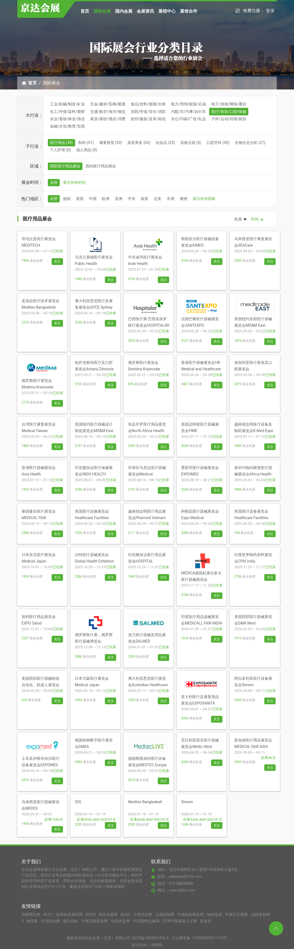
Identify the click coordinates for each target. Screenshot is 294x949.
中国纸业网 (51, 921)
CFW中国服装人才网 (180, 921)
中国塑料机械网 (146, 921)
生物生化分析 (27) (250, 142)
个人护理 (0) (60, 150)
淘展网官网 (31, 914)
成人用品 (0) (86, 150)
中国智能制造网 (191, 914)
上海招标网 (165, 914)
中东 (131, 198)
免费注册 (253, 10)
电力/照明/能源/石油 (188, 104)
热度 (238, 219)
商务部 (205, 921)
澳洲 (183, 198)
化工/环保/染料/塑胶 (67, 111)
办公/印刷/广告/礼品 (188, 119)
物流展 (32, 921)
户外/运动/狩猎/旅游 (228, 119)
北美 (157, 198)
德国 (67, 198)
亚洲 (118, 198)
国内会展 (123, 11)
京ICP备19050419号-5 (150, 938)
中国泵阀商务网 (95, 921)
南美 (144, 198)
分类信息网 (143, 914)
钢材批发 (215, 914)
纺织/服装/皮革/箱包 (148, 119)
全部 (54, 182)
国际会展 (102, 11)
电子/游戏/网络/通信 (228, 104)
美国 (79, 198)
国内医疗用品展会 (101, 166)
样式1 (48, 914)
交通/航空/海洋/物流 (107, 111)
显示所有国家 (204, 198)
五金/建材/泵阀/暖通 (107, 104)
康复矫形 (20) (110, 142)
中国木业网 (121, 921)
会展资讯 (145, 11)
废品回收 (71, 921)
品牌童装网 (260, 914)
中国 (92, 198)
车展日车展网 (237, 914)
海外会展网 (108, 914)
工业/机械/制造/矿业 (67, 104)
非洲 (170, 198)
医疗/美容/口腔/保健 (228, 111)
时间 (255, 219)
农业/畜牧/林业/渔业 (67, 119)
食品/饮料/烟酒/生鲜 (148, 104)
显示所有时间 (74, 182)
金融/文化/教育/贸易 (67, 126)
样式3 (91, 914)
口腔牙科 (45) (217, 142)
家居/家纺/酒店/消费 (107, 119)
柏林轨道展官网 (69, 914)
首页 (85, 11)
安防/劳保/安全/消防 (148, 111)
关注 (57, 261)
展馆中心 (167, 11)
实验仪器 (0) (190, 142)
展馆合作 (188, 11)
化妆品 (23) (165, 142)
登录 (270, 10)
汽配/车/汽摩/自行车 (188, 111)
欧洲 (105, 198)
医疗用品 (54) (61, 142)
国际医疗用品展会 (65, 166)
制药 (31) (86, 142)
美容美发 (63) (138, 142)
